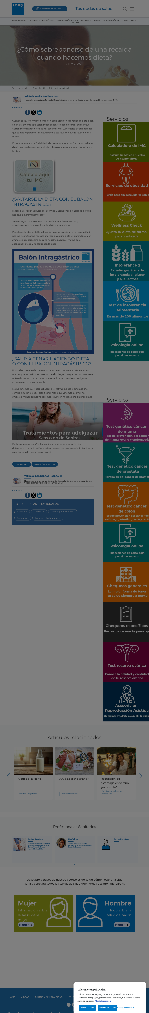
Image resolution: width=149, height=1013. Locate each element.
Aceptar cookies (87, 1008)
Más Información (103, 1001)
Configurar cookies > (125, 1008)
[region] (110, 997)
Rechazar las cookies (107, 1008)
